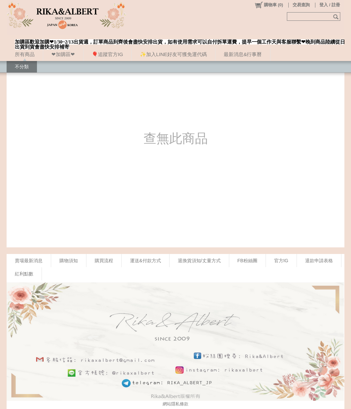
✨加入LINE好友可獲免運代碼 (173, 54)
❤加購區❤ (63, 54)
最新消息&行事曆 (243, 54)
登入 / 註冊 (329, 4)
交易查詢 (301, 4)
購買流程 (104, 260)
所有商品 (25, 54)
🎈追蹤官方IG (107, 54)
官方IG (281, 260)
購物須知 (68, 260)
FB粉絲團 (247, 260)
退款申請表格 (319, 260)
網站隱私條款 (175, 403)
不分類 (22, 66)
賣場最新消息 (29, 260)
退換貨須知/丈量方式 (199, 260)
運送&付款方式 (145, 260)
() (268, 5)
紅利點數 (24, 273)
